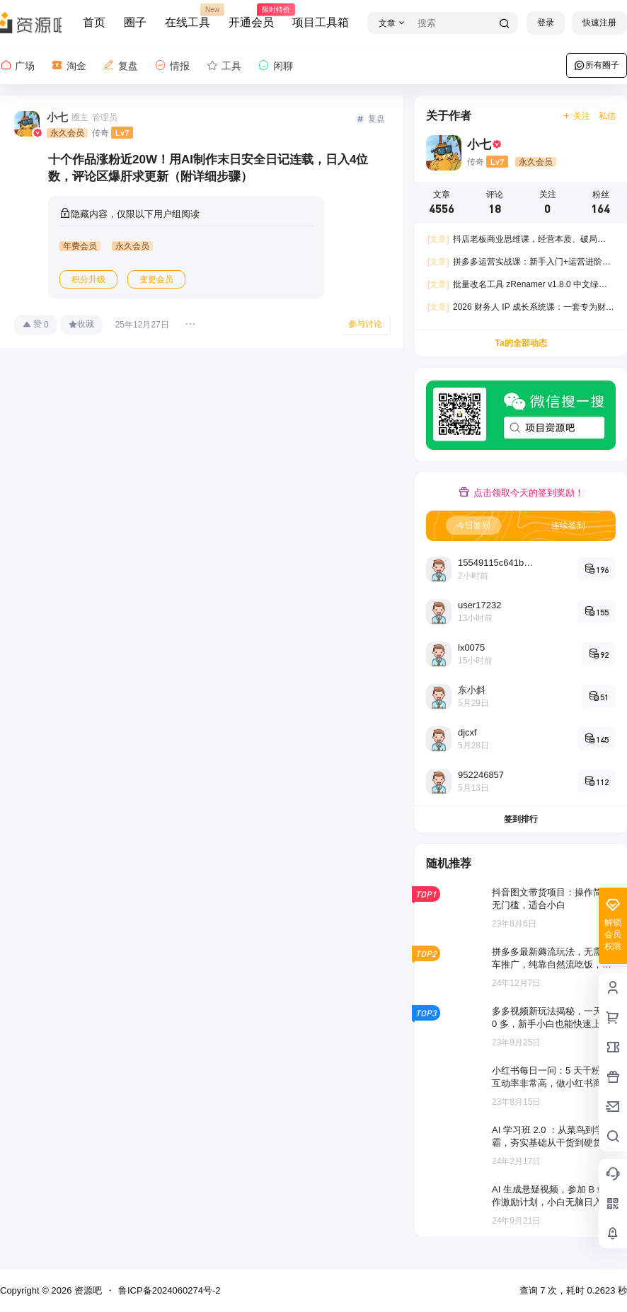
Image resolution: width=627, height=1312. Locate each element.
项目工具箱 (320, 22)
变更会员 (156, 279)
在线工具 (187, 16)
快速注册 (599, 23)
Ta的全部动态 (520, 343)
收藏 (81, 324)
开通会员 (251, 16)
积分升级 (88, 279)
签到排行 (521, 819)
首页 (94, 22)
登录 (545, 23)
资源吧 (86, 1290)
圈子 (135, 22)
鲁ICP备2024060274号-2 (169, 1290)
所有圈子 (596, 65)
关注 (576, 116)
